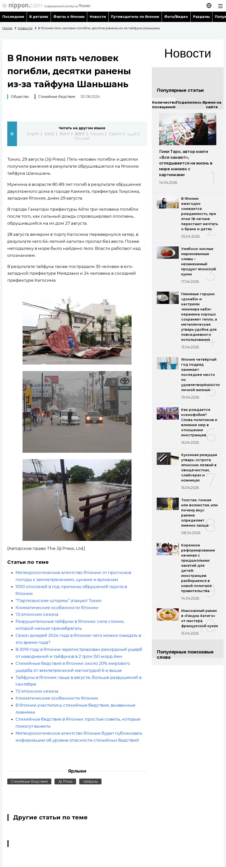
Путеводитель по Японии (135, 16)
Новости (98, 16)
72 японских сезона (37, 614)
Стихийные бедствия (56, 96)
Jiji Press (65, 781)
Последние (13, 16)
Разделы (201, 16)
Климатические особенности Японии (57, 607)
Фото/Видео (176, 16)
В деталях (38, 16)
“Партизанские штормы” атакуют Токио (58, 600)
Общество (20, 96)
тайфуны (90, 781)
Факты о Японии (69, 16)
